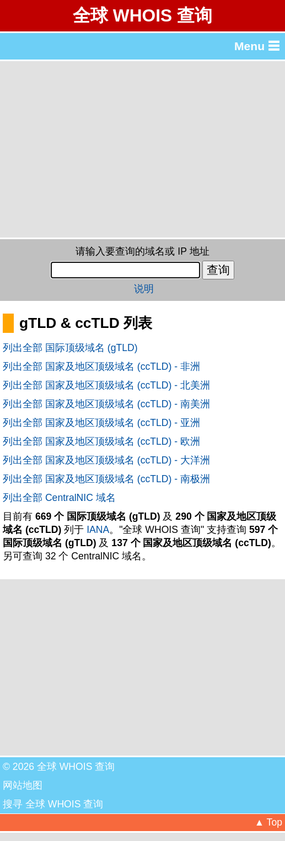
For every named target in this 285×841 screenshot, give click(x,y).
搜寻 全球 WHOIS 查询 (53, 804)
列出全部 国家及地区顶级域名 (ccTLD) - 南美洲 (106, 403)
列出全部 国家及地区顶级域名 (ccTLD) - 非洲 (101, 366)
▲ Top (268, 822)
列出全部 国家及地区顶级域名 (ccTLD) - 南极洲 (106, 478)
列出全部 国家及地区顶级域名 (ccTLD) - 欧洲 (101, 441)
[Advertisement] (142, 149)
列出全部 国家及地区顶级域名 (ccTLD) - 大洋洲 (106, 460)
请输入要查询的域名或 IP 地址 (142, 251)
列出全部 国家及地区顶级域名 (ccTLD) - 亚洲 (101, 422)
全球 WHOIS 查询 (142, 15)
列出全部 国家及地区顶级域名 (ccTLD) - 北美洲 (106, 385)
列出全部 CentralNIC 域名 (59, 497)
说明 (144, 288)
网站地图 (22, 785)
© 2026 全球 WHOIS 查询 (59, 766)
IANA (98, 529)
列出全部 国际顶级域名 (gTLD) (70, 347)
